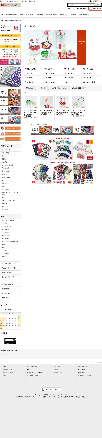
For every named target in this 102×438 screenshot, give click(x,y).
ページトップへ (97, 362)
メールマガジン (6, 293)
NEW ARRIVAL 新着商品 (35, 372)
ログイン (71, 8)
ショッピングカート (8, 372)
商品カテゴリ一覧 (32, 366)
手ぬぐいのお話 (6, 272)
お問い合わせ (6, 298)
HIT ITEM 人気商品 (33, 375)
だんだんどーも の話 (9, 268)
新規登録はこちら (81, 8)
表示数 (28, 88)
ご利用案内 (5, 289)
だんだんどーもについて (9, 263)
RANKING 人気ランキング (86, 375)
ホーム (4, 366)
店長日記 (56, 369)
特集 (29, 369)
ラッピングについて (8, 277)
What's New (57, 366)
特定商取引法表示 (7, 284)
